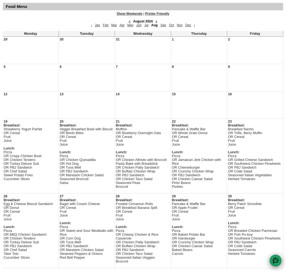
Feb (106, 25)
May (130, 25)
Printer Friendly (157, 14)
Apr (122, 25)
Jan (97, 25)
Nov (180, 25)
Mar (114, 25)
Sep (163, 25)
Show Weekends (129, 14)
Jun (138, 25)
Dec (188, 25)
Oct (171, 25)
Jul (146, 25)
